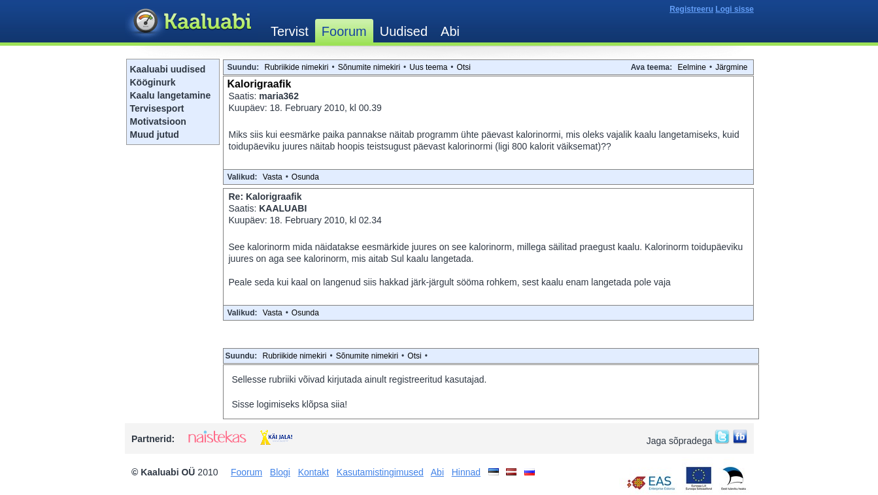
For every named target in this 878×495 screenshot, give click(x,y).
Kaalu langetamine (170, 95)
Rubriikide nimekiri (297, 67)
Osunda (305, 177)
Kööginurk (153, 82)
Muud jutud (154, 134)
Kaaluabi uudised (168, 69)
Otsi (464, 67)
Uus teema (428, 67)
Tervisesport (157, 108)
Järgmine (731, 67)
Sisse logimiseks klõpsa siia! (290, 404)
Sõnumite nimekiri (369, 67)
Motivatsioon (158, 121)
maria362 (279, 96)
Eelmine (692, 67)
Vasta (272, 177)
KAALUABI (283, 208)
